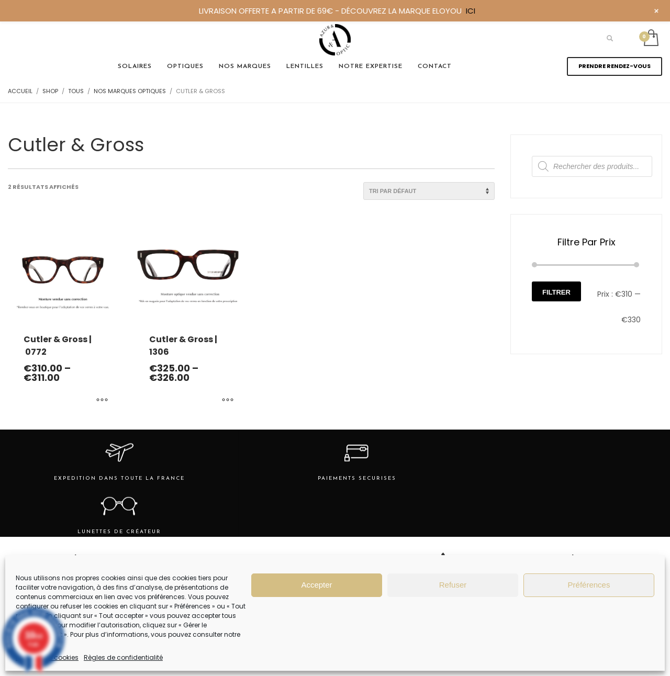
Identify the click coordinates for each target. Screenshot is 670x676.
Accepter (316, 584)
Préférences (589, 584)
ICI (470, 10)
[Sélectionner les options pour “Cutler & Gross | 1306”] (227, 401)
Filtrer (556, 292)
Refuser (453, 584)
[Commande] (429, 191)
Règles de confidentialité (123, 657)
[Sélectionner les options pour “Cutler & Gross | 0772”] (102, 401)
